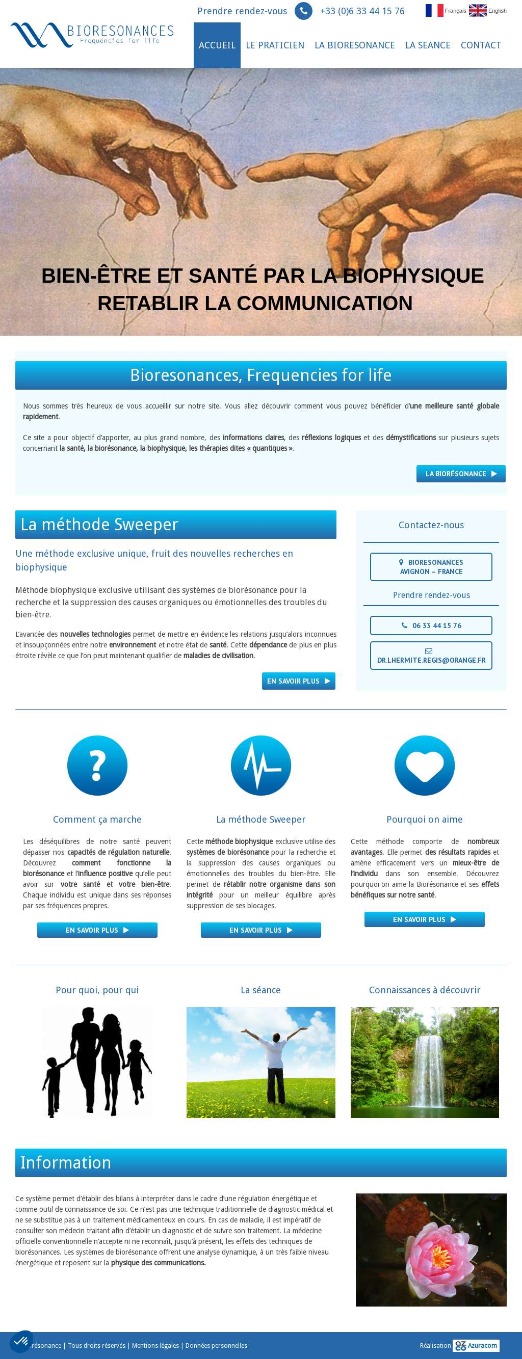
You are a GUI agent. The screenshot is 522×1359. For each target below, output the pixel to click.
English (488, 10)
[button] (21, 1341)
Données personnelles (216, 1345)
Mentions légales (155, 1345)
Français (446, 10)
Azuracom (476, 1345)
